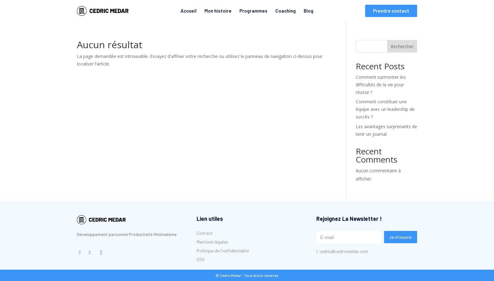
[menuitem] (103, 11)
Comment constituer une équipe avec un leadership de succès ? (385, 109)
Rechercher (402, 46)
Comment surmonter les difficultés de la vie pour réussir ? (381, 84)
